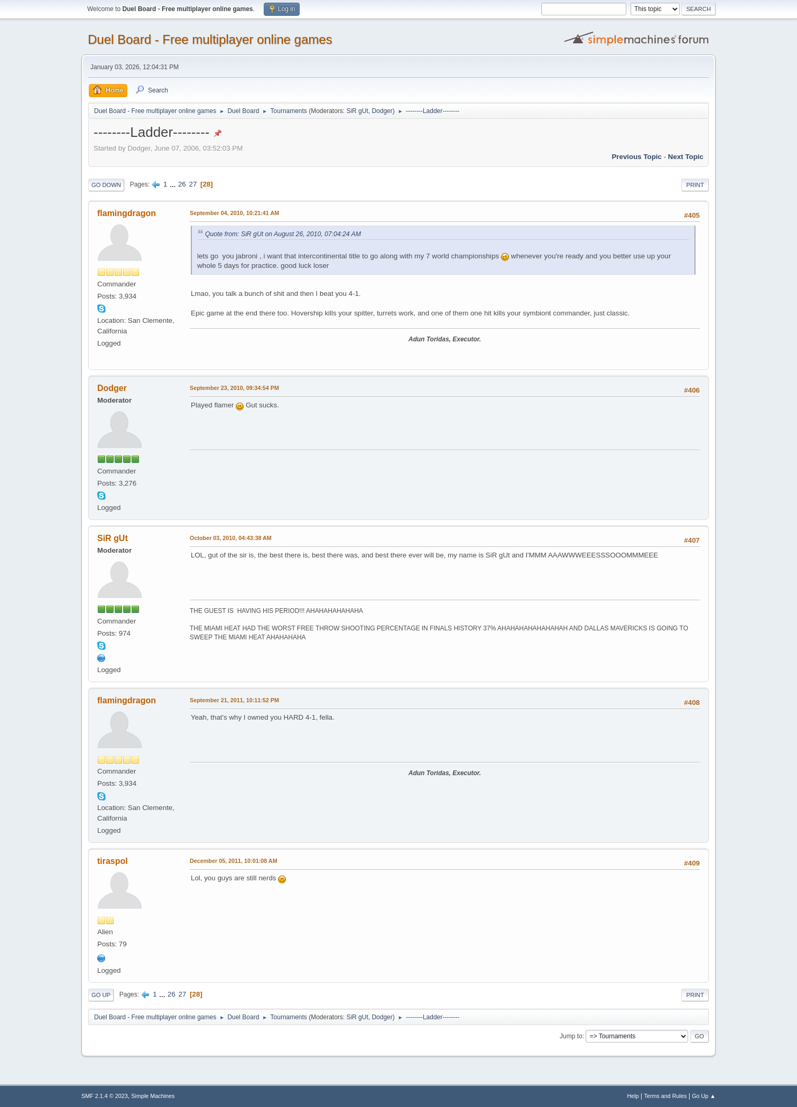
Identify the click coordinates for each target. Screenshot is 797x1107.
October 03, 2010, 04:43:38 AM (231, 538)
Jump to (571, 1036)
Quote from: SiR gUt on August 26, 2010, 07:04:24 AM (283, 234)
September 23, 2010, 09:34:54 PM (234, 388)
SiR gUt (357, 111)
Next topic (685, 157)
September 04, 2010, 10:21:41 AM (234, 213)
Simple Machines (152, 1096)
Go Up (100, 995)
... (174, 184)
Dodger (382, 111)
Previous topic (636, 157)
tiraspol (112, 861)
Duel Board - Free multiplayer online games (210, 39)
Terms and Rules (665, 1096)
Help (633, 1096)
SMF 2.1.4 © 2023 (104, 1096)
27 (193, 184)
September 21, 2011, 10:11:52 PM (234, 700)
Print (695, 185)
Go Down (106, 185)
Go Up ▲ (704, 1096)
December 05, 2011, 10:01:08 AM (233, 861)
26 (182, 184)
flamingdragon (126, 213)
